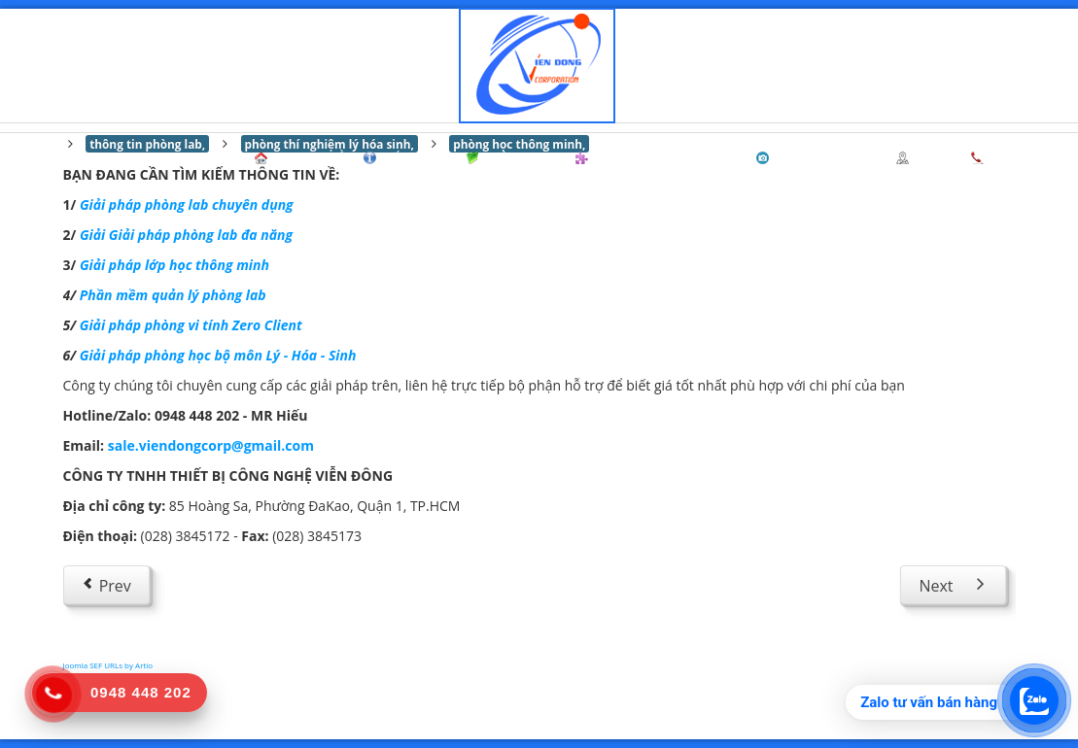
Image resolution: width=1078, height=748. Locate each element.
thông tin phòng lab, (147, 144)
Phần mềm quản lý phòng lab (173, 295)
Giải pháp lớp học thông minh (174, 264)
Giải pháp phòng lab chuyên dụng (187, 204)
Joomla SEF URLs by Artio (108, 665)
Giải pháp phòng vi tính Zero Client (191, 325)
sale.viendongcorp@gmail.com (211, 445)
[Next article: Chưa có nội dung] (952, 584)
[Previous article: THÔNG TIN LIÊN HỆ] (106, 584)
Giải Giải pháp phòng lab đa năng (186, 234)
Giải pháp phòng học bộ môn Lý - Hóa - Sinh (218, 355)
